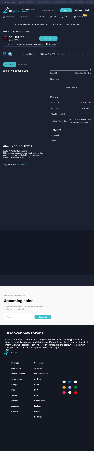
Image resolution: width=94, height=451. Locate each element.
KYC (36, 390)
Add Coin (78, 10)
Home (5, 32)
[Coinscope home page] (11, 10)
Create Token (40, 401)
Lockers (37, 406)
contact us (22, 165)
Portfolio (38, 417)
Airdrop (37, 379)
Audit (36, 384)
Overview (9, 64)
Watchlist (38, 411)
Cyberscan (22, 64)
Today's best (14, 32)
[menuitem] (8, 17)
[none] (26, 17)
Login (87, 10)
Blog (13, 390)
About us (15, 406)
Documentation (18, 374)
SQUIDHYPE (26, 32)
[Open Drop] (70, 71)
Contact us (16, 368)
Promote (66, 10)
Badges (61, 54)
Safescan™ (38, 368)
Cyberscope (16, 379)
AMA (36, 395)
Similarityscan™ (41, 374)
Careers (14, 411)
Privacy (14, 401)
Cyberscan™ (39, 363)
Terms (14, 395)
